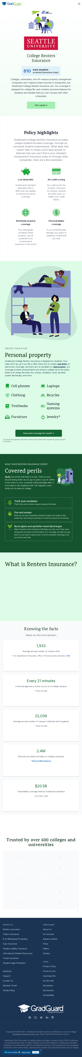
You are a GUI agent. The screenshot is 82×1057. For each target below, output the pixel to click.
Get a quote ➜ (41, 105)
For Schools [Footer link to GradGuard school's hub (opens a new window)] (48, 934)
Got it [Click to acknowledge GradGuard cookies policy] (36, 1052)
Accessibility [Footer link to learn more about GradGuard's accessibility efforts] (48, 995)
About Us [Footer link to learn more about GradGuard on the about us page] (47, 929)
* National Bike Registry (41, 761)
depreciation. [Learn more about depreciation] (59, 367)
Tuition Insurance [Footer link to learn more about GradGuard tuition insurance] (11, 934)
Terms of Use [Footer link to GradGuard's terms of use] (49, 971)
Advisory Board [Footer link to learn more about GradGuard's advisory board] (50, 939)
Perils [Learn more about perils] (7, 477)
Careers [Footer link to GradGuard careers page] (46, 953)
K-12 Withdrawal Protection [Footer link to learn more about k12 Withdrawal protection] (15, 939)
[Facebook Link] (29, 1017)
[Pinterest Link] (52, 1017)
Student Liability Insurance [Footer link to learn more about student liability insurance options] (15, 948)
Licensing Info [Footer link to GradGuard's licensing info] (49, 976)
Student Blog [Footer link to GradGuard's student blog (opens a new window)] (9, 990)
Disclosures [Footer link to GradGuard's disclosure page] (48, 990)
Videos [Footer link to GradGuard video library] (46, 948)
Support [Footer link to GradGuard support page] (6, 976)
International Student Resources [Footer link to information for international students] (17, 953)
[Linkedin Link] (47, 1017)
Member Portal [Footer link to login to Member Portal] (10, 985)
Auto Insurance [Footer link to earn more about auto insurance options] (10, 944)
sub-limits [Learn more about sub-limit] (62, 364)
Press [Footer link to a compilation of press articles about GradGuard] (45, 944)
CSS (68, 656)
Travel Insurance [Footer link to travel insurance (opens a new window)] (11, 958)
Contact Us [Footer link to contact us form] (8, 981)
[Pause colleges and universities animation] (78, 910)
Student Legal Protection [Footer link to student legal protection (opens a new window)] (14, 963)
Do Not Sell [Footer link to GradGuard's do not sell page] (48, 981)
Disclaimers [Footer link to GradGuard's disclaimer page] (48, 985)
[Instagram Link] (35, 1017)
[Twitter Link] (41, 1017)
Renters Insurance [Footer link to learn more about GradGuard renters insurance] (11, 929)
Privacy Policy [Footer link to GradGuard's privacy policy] (49, 966)
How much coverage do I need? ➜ (38, 433)
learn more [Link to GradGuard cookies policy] (26, 1052)
